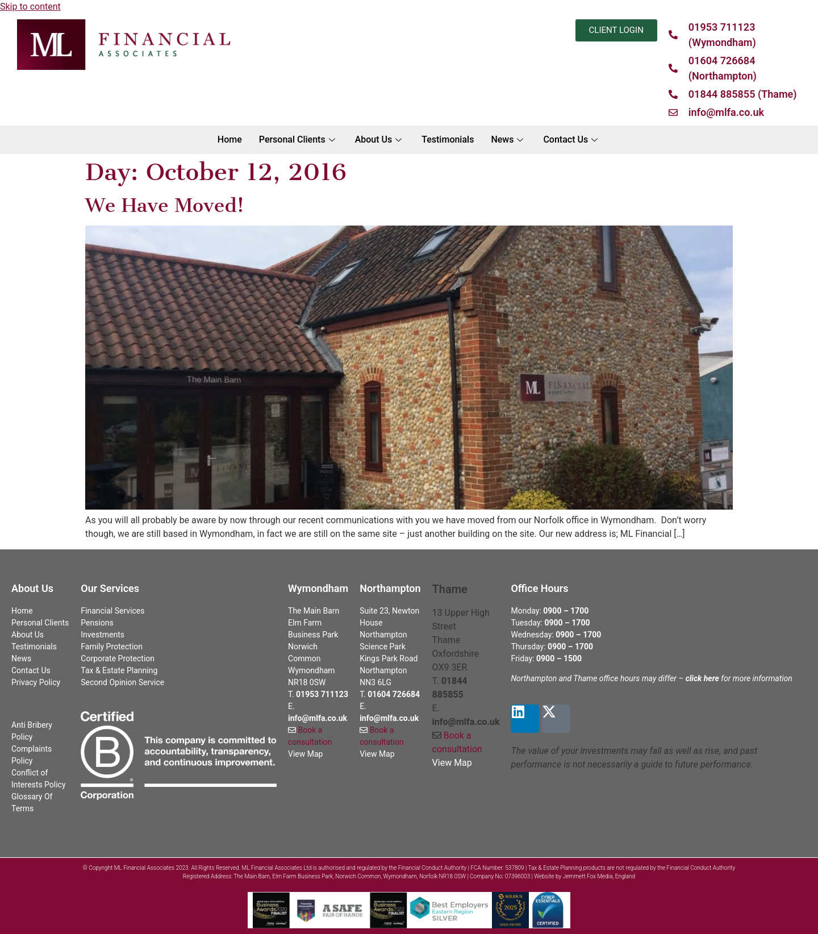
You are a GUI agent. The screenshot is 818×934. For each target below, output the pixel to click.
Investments (102, 634)
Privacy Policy (35, 682)
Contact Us (571, 139)
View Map (305, 753)
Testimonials (447, 139)
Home (230, 139)
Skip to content (30, 6)
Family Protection (112, 646)
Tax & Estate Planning (119, 670)
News (508, 139)
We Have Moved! (164, 205)
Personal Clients (298, 139)
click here (702, 678)
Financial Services (112, 610)
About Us (380, 139)
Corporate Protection (118, 658)
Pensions (97, 622)
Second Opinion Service (122, 682)
